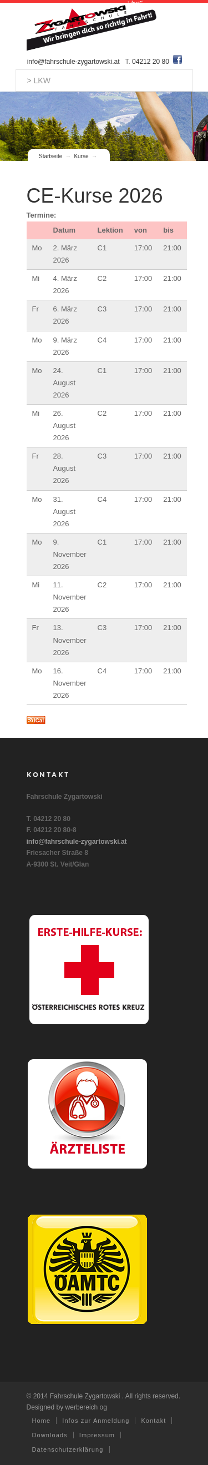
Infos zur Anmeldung (95, 1420)
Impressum (97, 1435)
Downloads (50, 1435)
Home (41, 1420)
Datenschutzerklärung (68, 1449)
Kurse (81, 156)
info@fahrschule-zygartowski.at (73, 62)
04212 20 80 (151, 62)
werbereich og (86, 1407)
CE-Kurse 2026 (95, 195)
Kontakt (153, 1420)
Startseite (50, 156)
